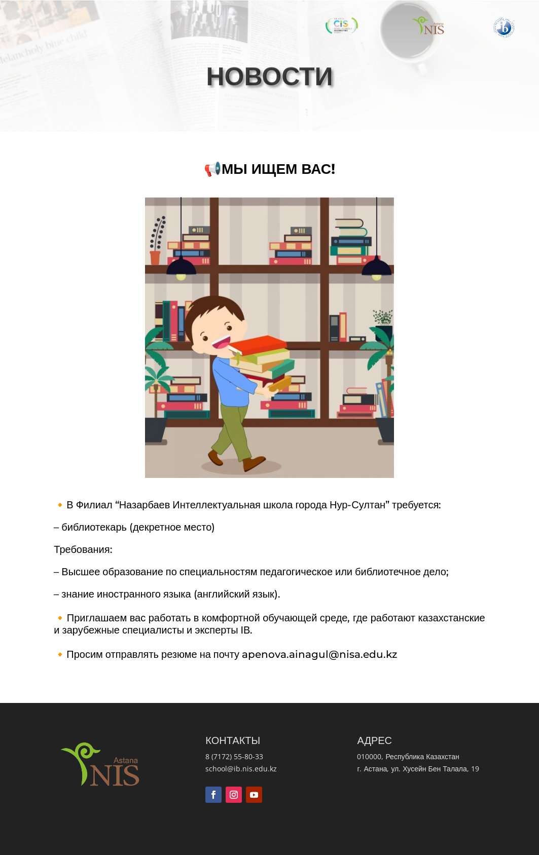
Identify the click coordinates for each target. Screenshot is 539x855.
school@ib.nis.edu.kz (241, 768)
